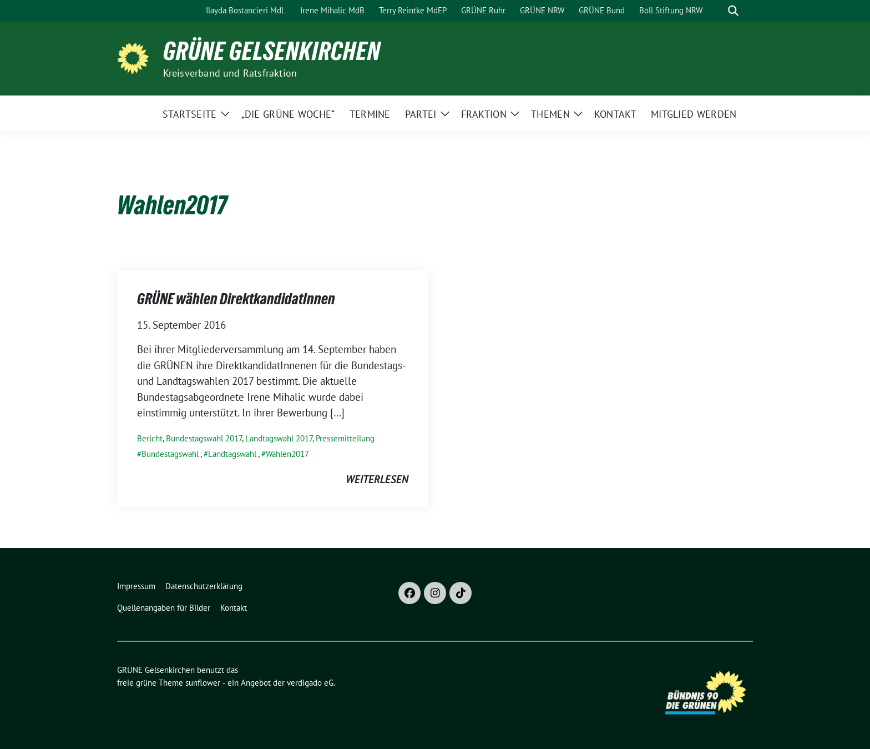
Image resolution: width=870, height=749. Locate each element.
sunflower (202, 682)
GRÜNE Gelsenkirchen (272, 51)
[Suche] (717, 11)
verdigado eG (310, 682)
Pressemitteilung (345, 438)
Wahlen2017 (287, 454)
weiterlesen (377, 479)
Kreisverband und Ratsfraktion (230, 73)
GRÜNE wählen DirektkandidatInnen (236, 299)
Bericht (150, 438)
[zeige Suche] (733, 11)
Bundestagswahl (170, 454)
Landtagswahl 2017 (278, 438)
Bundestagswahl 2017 (204, 438)
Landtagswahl (232, 454)
